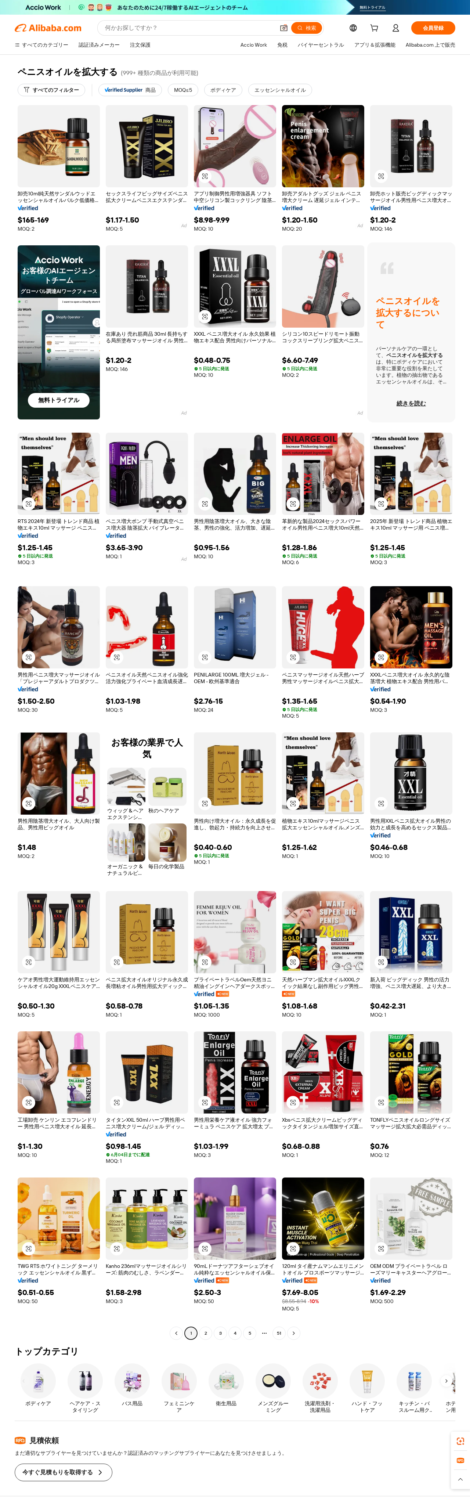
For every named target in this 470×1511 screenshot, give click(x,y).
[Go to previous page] (176, 1333)
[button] (283, 28)
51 (279, 1333)
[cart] (375, 29)
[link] (460, 1441)
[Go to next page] (293, 1333)
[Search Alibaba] (189, 28)
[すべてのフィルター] (51, 90)
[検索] (306, 28)
